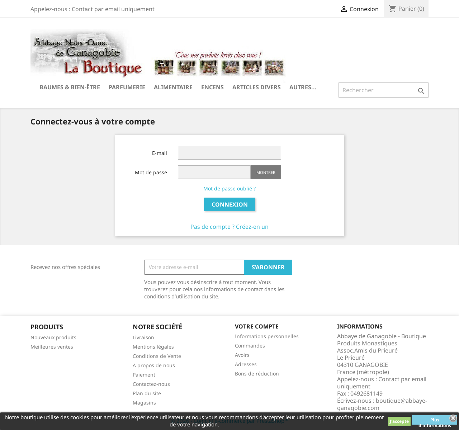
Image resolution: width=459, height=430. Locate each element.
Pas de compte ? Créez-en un (229, 227)
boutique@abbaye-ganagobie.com (382, 404)
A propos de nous (154, 365)
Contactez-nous (151, 384)
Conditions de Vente (157, 356)
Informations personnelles (267, 336)
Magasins (144, 402)
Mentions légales (153, 346)
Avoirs (242, 354)
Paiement (144, 374)
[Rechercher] (384, 90)
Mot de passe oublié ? (229, 188)
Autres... (303, 87)
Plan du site (147, 393)
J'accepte (399, 421)
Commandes (250, 345)
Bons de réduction (257, 373)
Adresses (246, 364)
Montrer (265, 172)
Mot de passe (151, 172)
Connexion (230, 204)
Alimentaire (173, 87)
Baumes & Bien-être (69, 87)
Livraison (143, 337)
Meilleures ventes (51, 346)
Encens (212, 87)
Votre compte (257, 326)
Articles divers (256, 87)
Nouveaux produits (53, 337)
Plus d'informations (434, 421)
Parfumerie (127, 87)
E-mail (159, 153)
